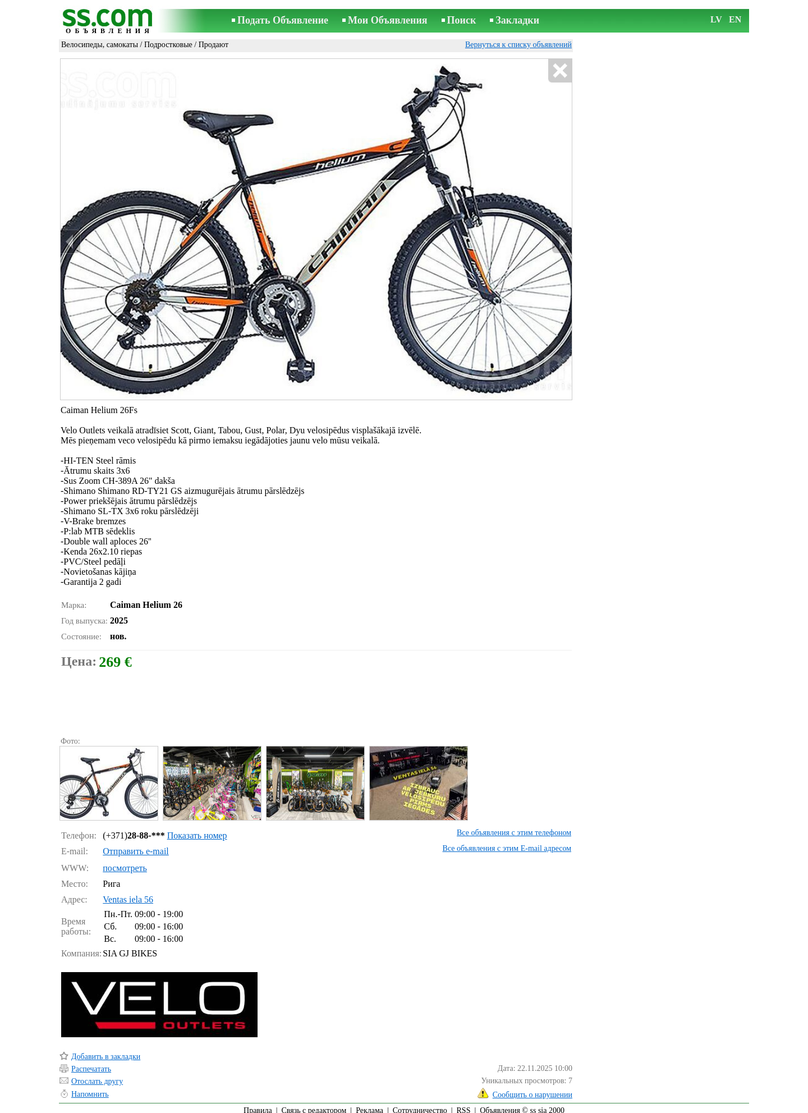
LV (716, 19)
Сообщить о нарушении (532, 1089)
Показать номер (197, 830)
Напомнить (90, 1089)
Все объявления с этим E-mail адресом (507, 843)
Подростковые (168, 44)
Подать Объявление (282, 20)
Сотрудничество (420, 1105)
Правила (258, 1105)
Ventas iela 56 (128, 894)
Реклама (369, 1105)
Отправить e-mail (135, 846)
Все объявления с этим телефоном (514, 827)
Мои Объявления (387, 20)
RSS (464, 1105)
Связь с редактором (314, 1105)
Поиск (461, 20)
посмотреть (125, 863)
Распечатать (91, 1064)
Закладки (517, 20)
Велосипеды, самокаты (99, 44)
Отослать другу (97, 1076)
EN (735, 19)
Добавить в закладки (105, 1051)
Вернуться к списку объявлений (518, 44)
